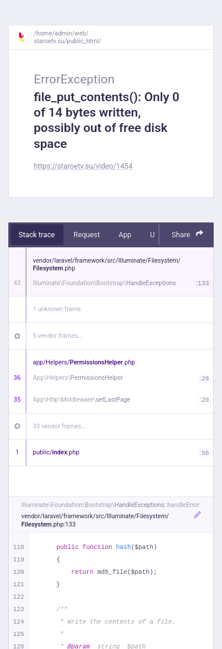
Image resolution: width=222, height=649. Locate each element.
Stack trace (37, 235)
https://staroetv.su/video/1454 (83, 166)
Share (188, 234)
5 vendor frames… (57, 336)
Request (86, 235)
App (124, 235)
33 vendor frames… (59, 426)
